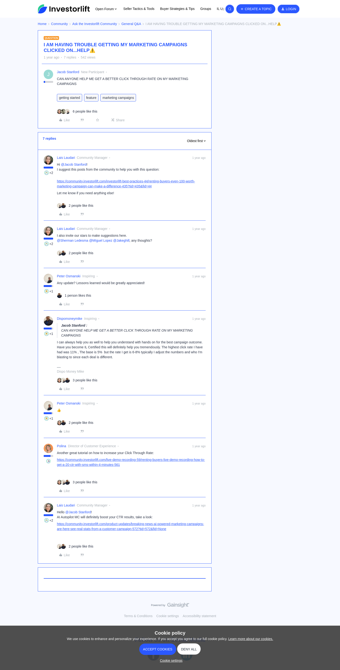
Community (59, 24)
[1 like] (74, 295)
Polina (61, 446)
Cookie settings (167, 616)
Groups (205, 9)
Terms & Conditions (138, 616)
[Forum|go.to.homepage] (64, 9)
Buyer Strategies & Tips (177, 9)
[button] (256, 9)
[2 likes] (75, 205)
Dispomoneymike (69, 318)
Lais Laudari (66, 158)
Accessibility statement (199, 616)
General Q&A (131, 24)
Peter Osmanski (69, 276)
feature (91, 98)
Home (42, 24)
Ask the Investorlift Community (94, 24)
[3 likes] (77, 380)
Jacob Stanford (68, 72)
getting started (69, 98)
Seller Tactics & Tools (138, 9)
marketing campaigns (118, 98)
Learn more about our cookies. (250, 639)
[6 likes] (77, 111)
